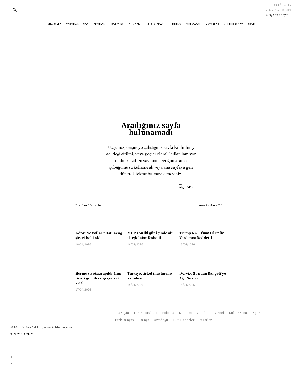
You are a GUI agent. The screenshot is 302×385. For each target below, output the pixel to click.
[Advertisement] (151, 66)
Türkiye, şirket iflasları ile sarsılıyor (149, 275)
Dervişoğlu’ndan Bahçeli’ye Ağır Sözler (202, 275)
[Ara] (185, 187)
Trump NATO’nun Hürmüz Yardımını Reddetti (201, 235)
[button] (14, 9)
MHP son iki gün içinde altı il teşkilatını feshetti (150, 235)
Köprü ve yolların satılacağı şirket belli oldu (99, 235)
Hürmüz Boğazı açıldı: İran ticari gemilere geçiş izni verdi (98, 278)
